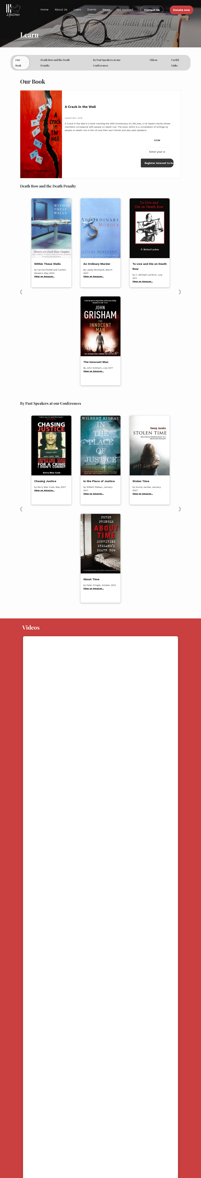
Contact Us (152, 10)
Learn (77, 9)
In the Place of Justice (99, 481)
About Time (91, 579)
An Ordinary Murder (96, 264)
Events (91, 9)
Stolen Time (140, 481)
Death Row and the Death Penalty (55, 62)
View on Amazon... (44, 276)
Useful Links (175, 62)
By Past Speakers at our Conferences (106, 62)
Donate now (181, 10)
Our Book (21, 62)
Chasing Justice (45, 481)
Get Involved (124, 9)
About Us (61, 9)
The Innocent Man (95, 362)
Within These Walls (47, 264)
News (106, 9)
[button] (21, 292)
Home (44, 9)
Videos (153, 60)
